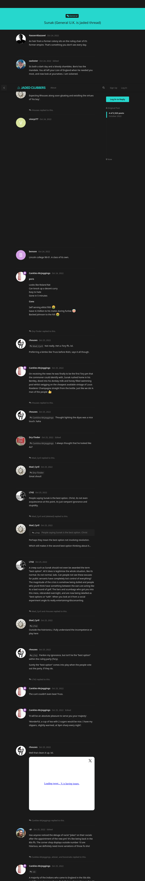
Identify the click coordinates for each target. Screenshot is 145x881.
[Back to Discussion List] (4, 4)
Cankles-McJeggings (43, 333)
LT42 (37, 449)
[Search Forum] (103, 4)
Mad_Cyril (38, 262)
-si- (34, 788)
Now (109, 75)
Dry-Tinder (38, 388)
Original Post (113, 24)
